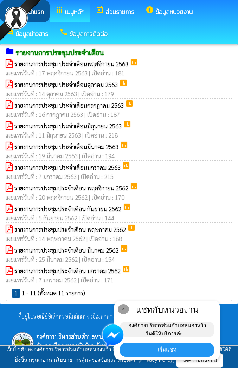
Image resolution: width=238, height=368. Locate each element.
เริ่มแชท (167, 350)
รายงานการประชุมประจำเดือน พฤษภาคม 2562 (70, 229)
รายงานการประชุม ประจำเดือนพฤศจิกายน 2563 (72, 64)
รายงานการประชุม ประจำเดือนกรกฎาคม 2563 (69, 105)
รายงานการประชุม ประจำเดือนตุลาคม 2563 (66, 84)
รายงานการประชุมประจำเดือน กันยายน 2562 (68, 209)
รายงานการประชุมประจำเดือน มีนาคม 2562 (67, 250)
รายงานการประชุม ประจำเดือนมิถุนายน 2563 (68, 126)
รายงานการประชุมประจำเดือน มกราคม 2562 (68, 271)
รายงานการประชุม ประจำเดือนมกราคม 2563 (68, 167)
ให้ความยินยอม (199, 360)
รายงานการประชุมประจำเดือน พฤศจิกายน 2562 (72, 188)
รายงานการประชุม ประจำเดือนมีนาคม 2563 (67, 146)
